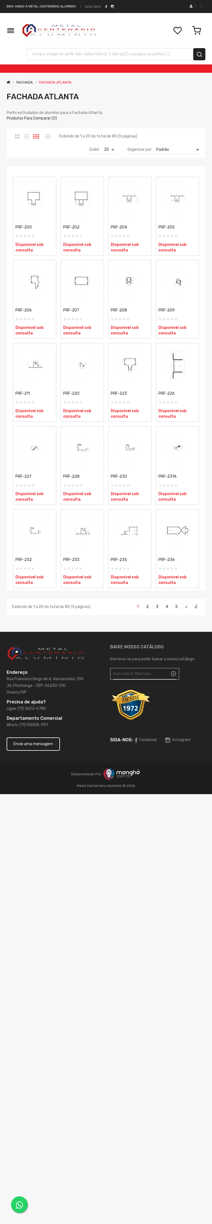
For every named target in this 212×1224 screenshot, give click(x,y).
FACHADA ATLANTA (55, 82)
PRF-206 (23, 310)
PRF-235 (119, 559)
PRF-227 (23, 476)
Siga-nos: (93, 7)
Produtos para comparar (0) (32, 118)
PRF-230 (119, 476)
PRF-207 (71, 310)
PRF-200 (23, 227)
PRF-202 (71, 227)
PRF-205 (166, 227)
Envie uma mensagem (33, 744)
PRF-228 (71, 476)
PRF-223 (119, 393)
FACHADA (24, 82)
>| (195, 606)
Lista (47, 136)
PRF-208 (119, 310)
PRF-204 (119, 227)
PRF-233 (71, 559)
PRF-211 (22, 393)
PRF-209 (166, 310)
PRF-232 (23, 559)
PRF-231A (167, 476)
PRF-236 (166, 559)
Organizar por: (140, 149)
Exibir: (94, 149)
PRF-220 (71, 393)
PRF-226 (166, 393)
